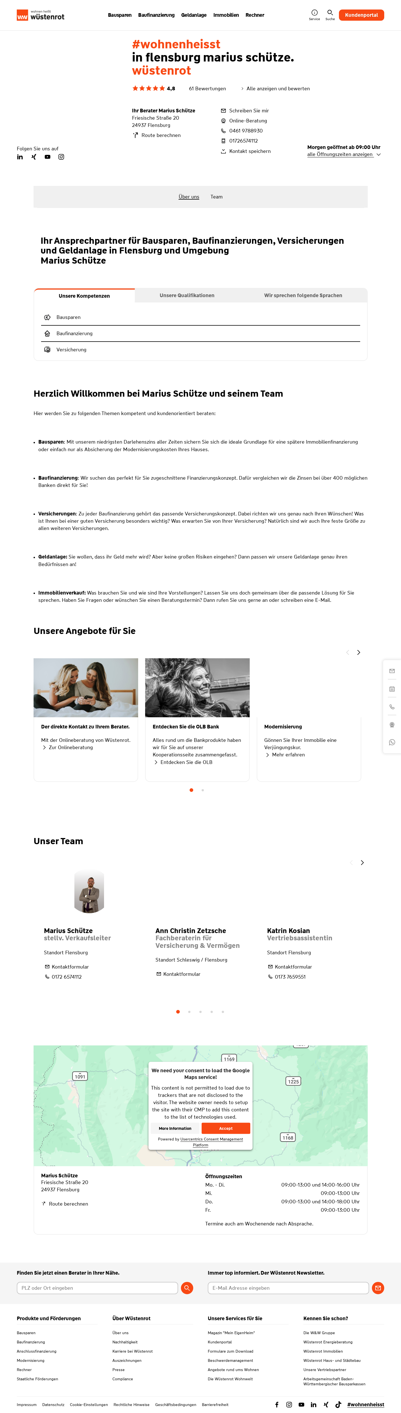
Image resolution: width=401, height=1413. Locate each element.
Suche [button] (330, 15)
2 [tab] (202, 790)
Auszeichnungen (126, 1360)
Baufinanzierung (31, 1342)
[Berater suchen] (187, 1288)
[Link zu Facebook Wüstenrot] (277, 1404)
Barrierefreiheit (215, 1404)
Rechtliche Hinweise (132, 1404)
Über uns (120, 1332)
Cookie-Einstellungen (89, 1404)
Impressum (27, 1404)
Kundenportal (361, 15)
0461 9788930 (241, 130)
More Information (175, 1128)
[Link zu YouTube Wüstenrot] (301, 1404)
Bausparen (26, 1332)
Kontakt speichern (245, 151)
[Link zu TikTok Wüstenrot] (338, 1404)
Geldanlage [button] (194, 15)
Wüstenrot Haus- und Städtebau (332, 1360)
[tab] (84, 295)
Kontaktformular (66, 966)
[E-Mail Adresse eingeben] (288, 1288)
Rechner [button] (255, 15)
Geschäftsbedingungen (175, 1404)
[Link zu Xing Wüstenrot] (326, 1404)
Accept (226, 1128)
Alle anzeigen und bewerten (275, 88)
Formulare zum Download (230, 1351)
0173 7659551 (286, 976)
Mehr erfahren (284, 754)
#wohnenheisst (365, 1404)
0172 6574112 (63, 976)
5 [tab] (222, 1011)
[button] (347, 653)
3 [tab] (200, 1011)
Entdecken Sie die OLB (183, 762)
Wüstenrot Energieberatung (328, 1342)
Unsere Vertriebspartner (324, 1369)
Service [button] (314, 15)
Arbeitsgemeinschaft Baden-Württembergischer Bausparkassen (334, 1381)
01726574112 (239, 141)
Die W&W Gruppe (319, 1332)
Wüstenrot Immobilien (323, 1351)
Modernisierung (30, 1360)
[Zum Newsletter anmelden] (378, 1288)
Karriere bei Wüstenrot (132, 1351)
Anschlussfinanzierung (36, 1351)
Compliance (122, 1378)
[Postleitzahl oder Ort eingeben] (97, 1288)
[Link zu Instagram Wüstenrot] (289, 1404)
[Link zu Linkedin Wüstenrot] (314, 1404)
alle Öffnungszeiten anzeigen (344, 154)
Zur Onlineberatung (67, 747)
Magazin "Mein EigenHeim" (231, 1332)
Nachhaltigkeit (125, 1342)
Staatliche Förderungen (37, 1378)
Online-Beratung (243, 120)
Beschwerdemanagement (230, 1360)
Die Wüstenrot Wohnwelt (230, 1378)
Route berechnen (156, 135)
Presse (118, 1369)
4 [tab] (211, 1011)
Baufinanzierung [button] (156, 15)
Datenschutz (53, 1404)
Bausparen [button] (119, 15)
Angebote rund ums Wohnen (233, 1369)
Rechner (24, 1369)
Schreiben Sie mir (244, 110)
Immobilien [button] (226, 15)
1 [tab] (191, 790)
